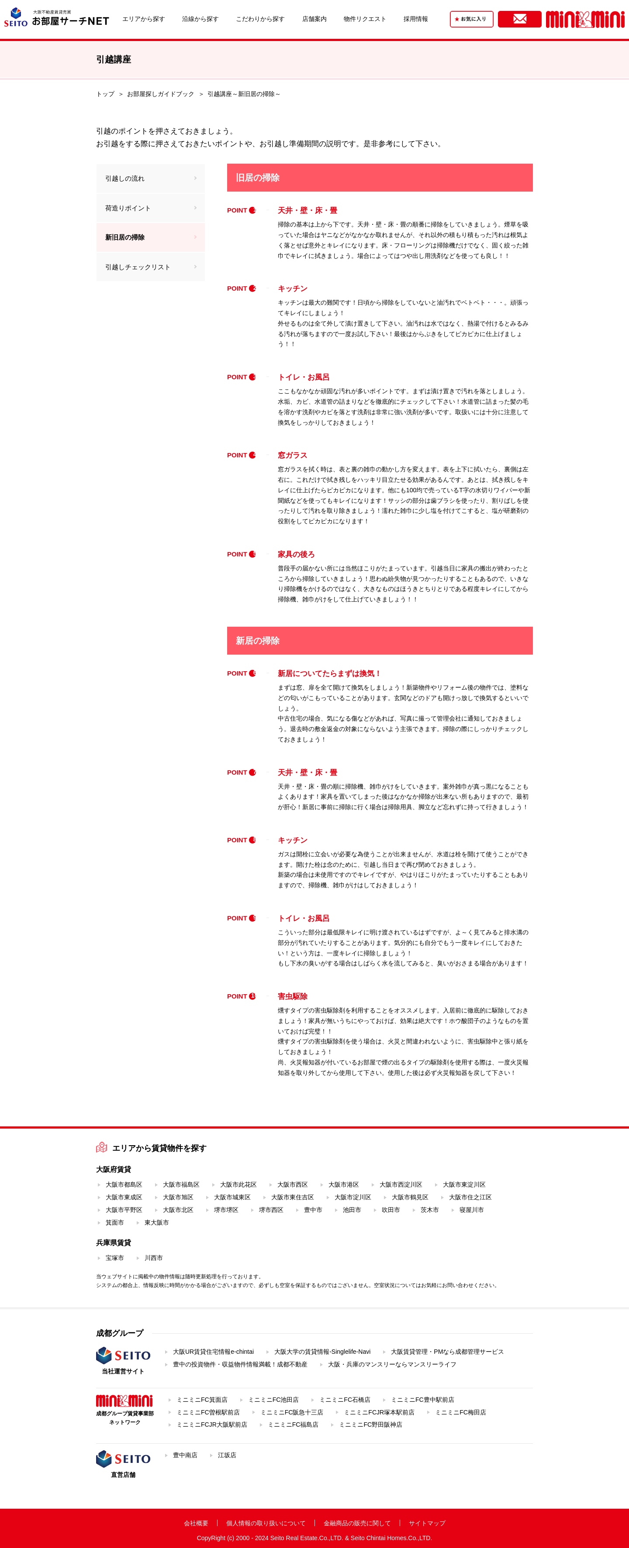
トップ (105, 93)
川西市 (154, 1257)
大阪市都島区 (124, 1184)
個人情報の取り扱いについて (266, 1523)
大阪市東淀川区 (464, 1184)
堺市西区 (271, 1209)
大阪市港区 (343, 1184)
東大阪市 (157, 1222)
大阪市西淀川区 (401, 1184)
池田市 (352, 1209)
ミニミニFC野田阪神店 (370, 1424)
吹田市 (391, 1209)
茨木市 (430, 1209)
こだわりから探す (260, 18)
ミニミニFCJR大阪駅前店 (211, 1424)
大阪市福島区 (181, 1184)
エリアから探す (143, 18)
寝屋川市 (472, 1209)
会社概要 (196, 1523)
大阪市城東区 (232, 1197)
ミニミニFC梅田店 (460, 1412)
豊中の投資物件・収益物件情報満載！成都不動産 (240, 1364)
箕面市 (115, 1222)
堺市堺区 (226, 1209)
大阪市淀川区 (353, 1197)
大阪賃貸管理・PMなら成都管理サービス (447, 1351)
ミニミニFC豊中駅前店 (422, 1399)
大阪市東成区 (124, 1197)
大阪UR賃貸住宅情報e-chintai (213, 1351)
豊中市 (313, 1209)
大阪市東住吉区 (292, 1197)
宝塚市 (115, 1257)
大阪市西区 (292, 1184)
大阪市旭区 (178, 1197)
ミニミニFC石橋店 (344, 1399)
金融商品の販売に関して (357, 1523)
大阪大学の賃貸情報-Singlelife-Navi (322, 1351)
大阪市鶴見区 (410, 1197)
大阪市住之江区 (470, 1197)
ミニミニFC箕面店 (202, 1399)
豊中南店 (185, 1455)
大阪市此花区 (238, 1184)
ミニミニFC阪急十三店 (292, 1412)
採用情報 (416, 18)
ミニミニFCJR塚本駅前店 (379, 1412)
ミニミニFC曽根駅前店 (208, 1412)
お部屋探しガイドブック (160, 93)
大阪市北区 (178, 1209)
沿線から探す (200, 18)
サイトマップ (427, 1523)
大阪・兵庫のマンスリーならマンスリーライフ (392, 1364)
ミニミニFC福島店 (293, 1424)
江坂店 (227, 1455)
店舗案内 (314, 18)
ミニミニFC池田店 (273, 1399)
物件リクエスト (365, 18)
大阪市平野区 (124, 1209)
